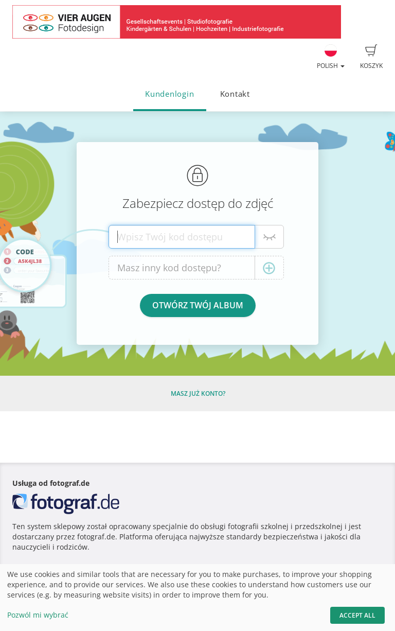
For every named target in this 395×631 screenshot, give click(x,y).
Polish (331, 57)
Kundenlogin (169, 94)
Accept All (357, 615)
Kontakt (235, 94)
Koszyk (371, 57)
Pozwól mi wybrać (37, 615)
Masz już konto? (198, 393)
